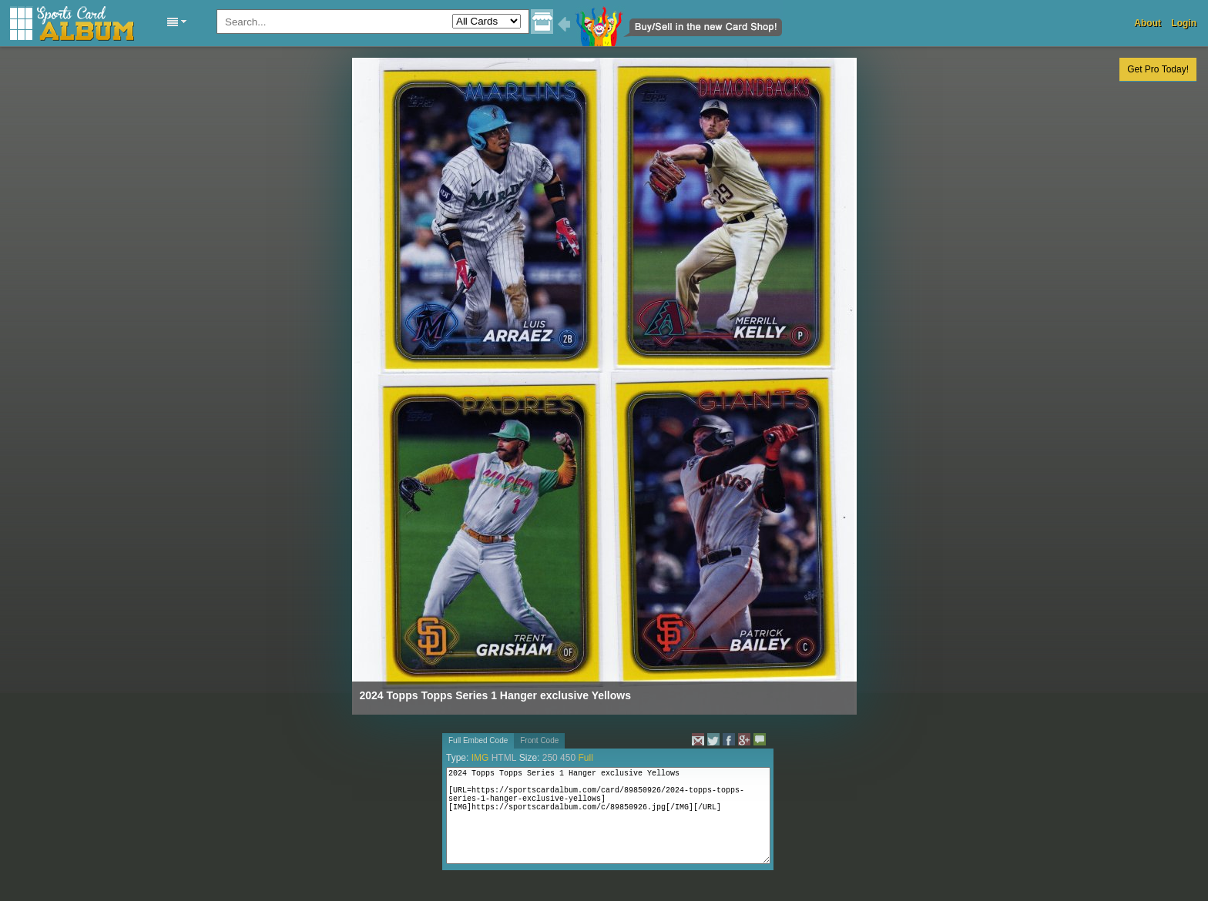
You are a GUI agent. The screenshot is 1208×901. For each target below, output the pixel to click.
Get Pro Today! (1158, 69)
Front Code (539, 740)
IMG (480, 757)
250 (550, 757)
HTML (504, 757)
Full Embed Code (478, 740)
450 (567, 757)
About (1147, 23)
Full (585, 757)
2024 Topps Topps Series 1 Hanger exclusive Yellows (496, 695)
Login (1183, 23)
